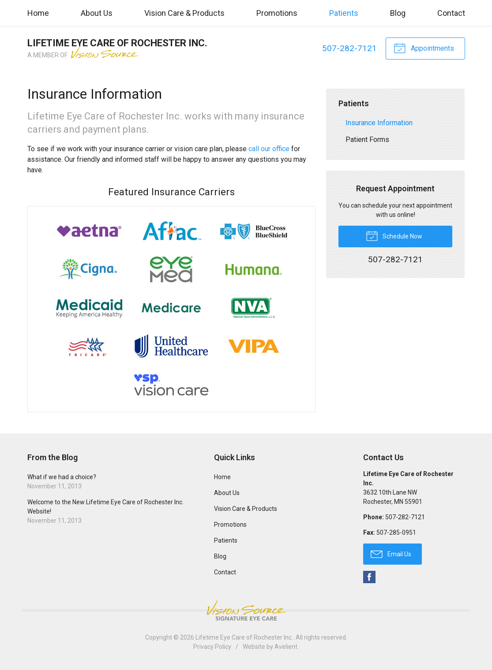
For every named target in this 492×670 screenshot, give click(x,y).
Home (38, 13)
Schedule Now (394, 235)
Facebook (369, 577)
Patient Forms (367, 139)
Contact (451, 13)
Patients (343, 13)
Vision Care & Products (184, 13)
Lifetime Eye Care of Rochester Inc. (244, 637)
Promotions (276, 13)
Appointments (424, 47)
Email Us (391, 553)
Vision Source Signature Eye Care (246, 610)
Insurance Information (379, 123)
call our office (268, 149)
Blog (398, 13)
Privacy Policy (212, 646)
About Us (97, 13)
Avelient (285, 646)
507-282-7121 (349, 48)
